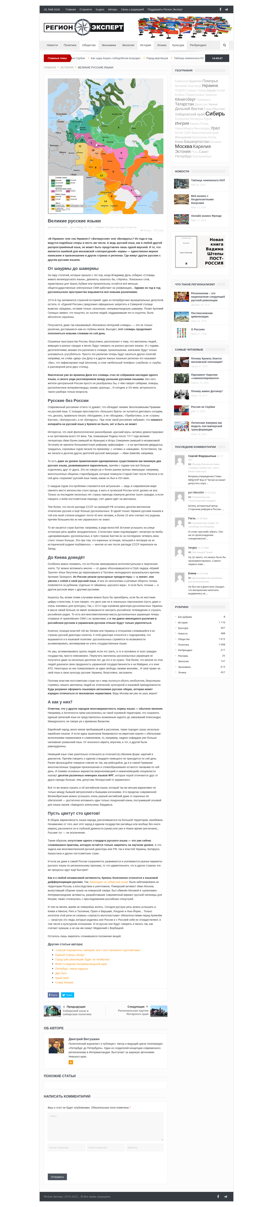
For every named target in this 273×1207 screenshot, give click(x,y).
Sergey (192, 547)
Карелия (202, 146)
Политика (70, 45)
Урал (215, 128)
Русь (194, 152)
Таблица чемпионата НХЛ (196, 58)
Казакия (215, 142)
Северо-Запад (196, 90)
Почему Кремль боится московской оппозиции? (207, 360)
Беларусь (196, 119)
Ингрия (182, 123)
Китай (179, 133)
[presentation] (76, 1162)
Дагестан (201, 104)
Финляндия (202, 128)
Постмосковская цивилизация (202, 314)
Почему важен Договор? (207, 391)
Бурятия (195, 81)
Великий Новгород (188, 86)
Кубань (180, 95)
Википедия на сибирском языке (109, 882)
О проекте (86, 9)
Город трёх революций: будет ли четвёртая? (82, 959)
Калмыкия (182, 119)
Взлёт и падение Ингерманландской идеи (81, 964)
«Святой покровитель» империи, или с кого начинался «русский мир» (97, 950)
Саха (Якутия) (214, 109)
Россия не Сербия (81, 58)
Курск (208, 119)
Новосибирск (184, 128)
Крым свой (62, 978)
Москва (183, 146)
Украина (210, 85)
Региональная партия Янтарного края (133, 1012)
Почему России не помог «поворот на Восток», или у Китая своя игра (204, 468)
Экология (128, 45)
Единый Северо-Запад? (70, 955)
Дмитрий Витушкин (58, 227)
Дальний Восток (189, 108)
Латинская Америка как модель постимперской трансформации (206, 426)
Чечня (213, 104)
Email (158, 230)
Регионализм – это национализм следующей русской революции (208, 296)
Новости (52, 45)
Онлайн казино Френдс (206, 216)
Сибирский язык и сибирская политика (77, 1012)
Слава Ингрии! (64, 982)
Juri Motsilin (196, 492)
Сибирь (215, 113)
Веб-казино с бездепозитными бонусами (202, 199)
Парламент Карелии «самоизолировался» (205, 376)
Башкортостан (196, 141)
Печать (146, 230)
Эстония (183, 151)
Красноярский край (205, 133)
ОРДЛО (180, 90)
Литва (212, 137)
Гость (192, 518)
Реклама (183, 655)
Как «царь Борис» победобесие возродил (122, 58)
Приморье (203, 100)
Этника (161, 45)
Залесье (211, 95)
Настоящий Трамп (202, 552)
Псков (204, 124)
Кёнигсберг (185, 99)
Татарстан (184, 104)
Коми (179, 141)
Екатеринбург (202, 156)
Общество (89, 45)
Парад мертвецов (164, 58)
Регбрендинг (198, 45)
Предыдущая (74, 1007)
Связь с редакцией (132, 9)
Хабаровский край (190, 114)
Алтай (220, 90)
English (100, 9)
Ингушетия (183, 137)
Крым (211, 90)
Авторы (112, 9)
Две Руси (61, 973)
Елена (192, 573)
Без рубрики (185, 617)
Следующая (138, 1007)
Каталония (199, 137)
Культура (178, 45)
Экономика (109, 45)
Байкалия (182, 81)
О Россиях (198, 329)
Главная (71, 9)
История (145, 45)
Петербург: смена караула (71, 968)
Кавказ (194, 124)
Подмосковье (195, 95)
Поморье (210, 80)
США (187, 133)
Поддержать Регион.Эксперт (165, 9)
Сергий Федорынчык (202, 456)
